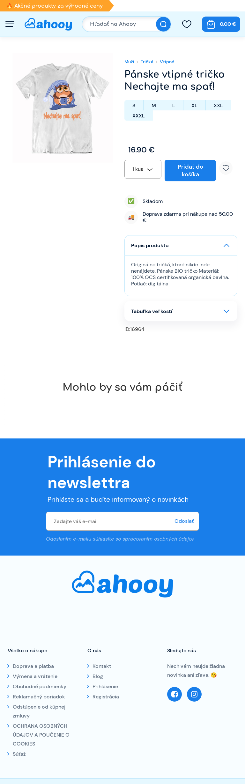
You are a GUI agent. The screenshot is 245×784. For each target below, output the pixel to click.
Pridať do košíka (190, 170)
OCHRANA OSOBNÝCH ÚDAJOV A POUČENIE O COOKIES (41, 735)
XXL (218, 105)
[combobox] (142, 169)
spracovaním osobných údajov (158, 539)
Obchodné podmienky (39, 686)
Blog (98, 676)
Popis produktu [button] (150, 245)
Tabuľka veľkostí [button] (151, 311)
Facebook (174, 694)
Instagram (194, 694)
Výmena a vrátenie (35, 676)
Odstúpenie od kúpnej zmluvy (39, 711)
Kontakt (102, 666)
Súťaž (19, 754)
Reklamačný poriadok (39, 696)
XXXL (138, 115)
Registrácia (106, 696)
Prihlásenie (105, 686)
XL (194, 105)
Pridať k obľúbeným (228, 168)
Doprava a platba (33, 666)
